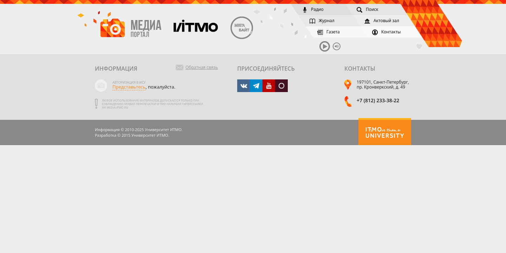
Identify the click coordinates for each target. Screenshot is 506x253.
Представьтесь (128, 87)
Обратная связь (202, 67)
